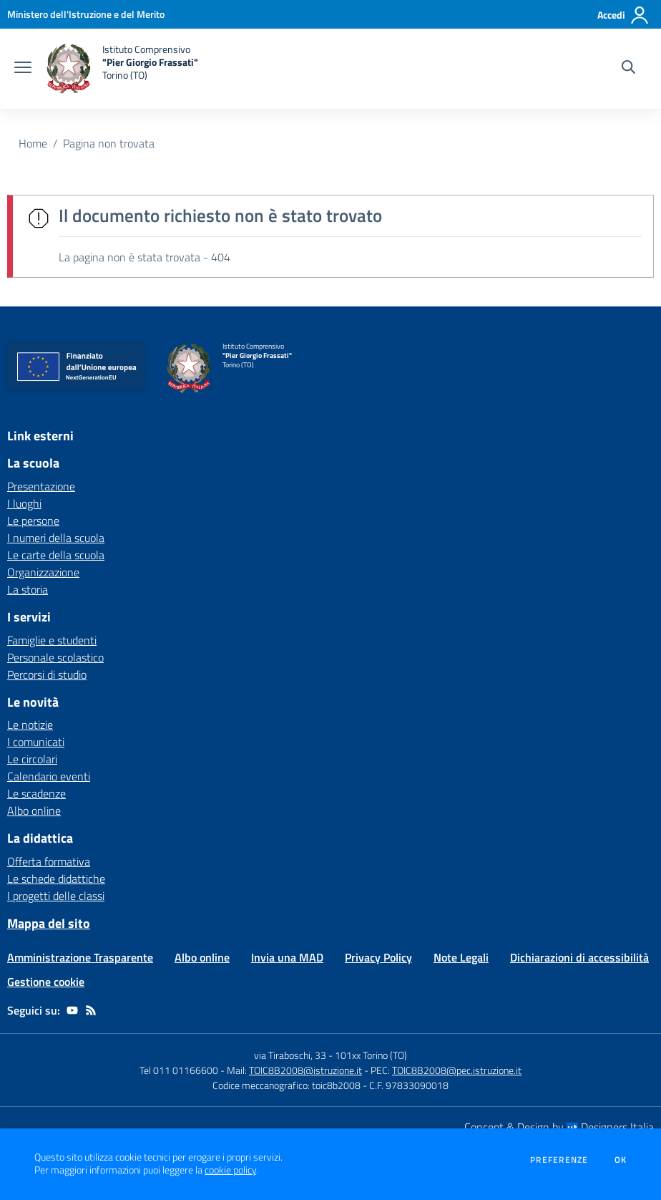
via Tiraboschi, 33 (290, 1055)
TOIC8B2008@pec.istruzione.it (457, 1070)
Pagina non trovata (109, 143)
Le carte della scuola (55, 554)
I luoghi (24, 503)
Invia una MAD (287, 957)
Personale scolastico (55, 657)
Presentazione (41, 486)
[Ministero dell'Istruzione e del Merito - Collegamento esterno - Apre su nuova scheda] (86, 13)
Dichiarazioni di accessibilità (579, 957)
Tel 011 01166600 (178, 1070)
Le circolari (32, 759)
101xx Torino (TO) (371, 1055)
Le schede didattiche (56, 878)
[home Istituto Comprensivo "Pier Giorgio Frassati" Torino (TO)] (122, 69)
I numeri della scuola (55, 537)
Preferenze (559, 1160)
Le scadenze (36, 793)
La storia (27, 589)
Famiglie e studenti (52, 640)
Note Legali (461, 957)
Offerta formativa (48, 861)
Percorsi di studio (47, 674)
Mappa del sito (48, 923)
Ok (621, 1160)
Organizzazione (43, 572)
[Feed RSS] (90, 1010)
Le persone (33, 520)
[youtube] (72, 1010)
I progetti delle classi (55, 895)
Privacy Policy (378, 957)
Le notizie (30, 724)
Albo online (34, 810)
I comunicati (35, 741)
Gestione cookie (45, 981)
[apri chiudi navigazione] (22, 68)
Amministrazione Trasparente (80, 957)
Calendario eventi (48, 776)
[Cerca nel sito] (628, 68)
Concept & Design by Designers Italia (559, 1127)
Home (33, 143)
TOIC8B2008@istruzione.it (305, 1070)
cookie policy (230, 1170)
